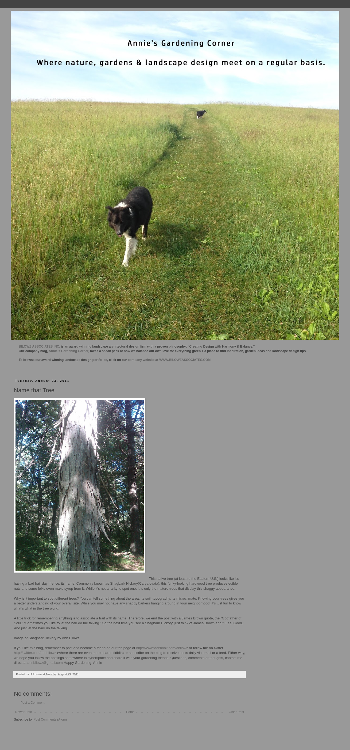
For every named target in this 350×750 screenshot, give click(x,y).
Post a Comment (32, 703)
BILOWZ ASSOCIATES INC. (39, 346)
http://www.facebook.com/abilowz (162, 648)
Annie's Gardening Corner (68, 351)
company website (141, 360)
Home (130, 712)
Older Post (236, 712)
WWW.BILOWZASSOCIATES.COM (185, 360)
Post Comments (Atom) (50, 719)
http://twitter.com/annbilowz (35, 653)
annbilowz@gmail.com (45, 663)
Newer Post (23, 712)
